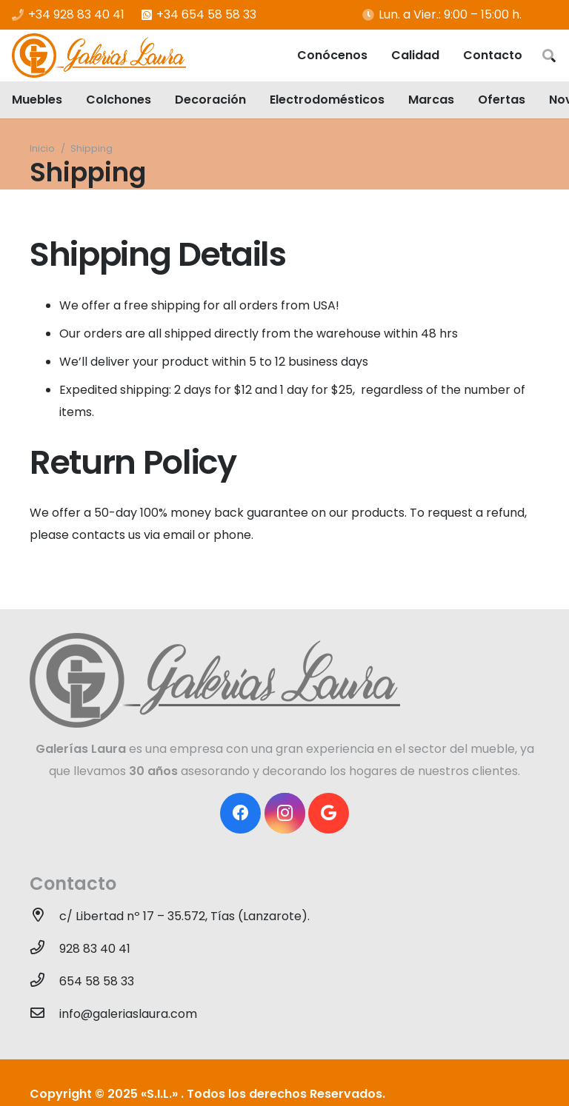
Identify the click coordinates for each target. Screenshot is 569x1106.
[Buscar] (549, 56)
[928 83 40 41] (44, 949)
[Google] (328, 813)
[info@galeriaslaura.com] (44, 1014)
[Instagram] (284, 813)
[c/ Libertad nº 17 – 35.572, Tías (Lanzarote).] (44, 916)
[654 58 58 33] (44, 982)
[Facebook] (240, 813)
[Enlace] (99, 55)
